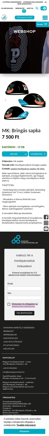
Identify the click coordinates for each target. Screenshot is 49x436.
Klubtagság (7, 8)
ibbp (42, 169)
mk (37, 169)
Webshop (19, 8)
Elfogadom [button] (24, 431)
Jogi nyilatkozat (12, 342)
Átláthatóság (11, 345)
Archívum (8, 349)
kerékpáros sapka (27, 169)
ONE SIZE (13, 154)
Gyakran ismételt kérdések (18, 328)
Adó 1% (30, 8)
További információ (26, 425)
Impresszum (10, 335)
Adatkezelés (10, 338)
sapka (14, 169)
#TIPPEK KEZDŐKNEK (11, 2)
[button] (5, 100)
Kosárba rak (36, 154)
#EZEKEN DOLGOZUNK (33, 2)
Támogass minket (24, 17)
